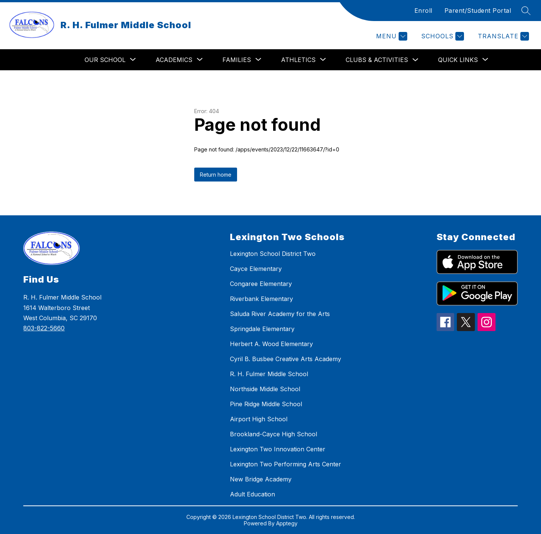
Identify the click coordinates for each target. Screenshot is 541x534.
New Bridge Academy (261, 479)
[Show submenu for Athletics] (298, 59)
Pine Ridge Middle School (266, 404)
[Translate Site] (502, 36)
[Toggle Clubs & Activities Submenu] (415, 60)
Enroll (423, 10)
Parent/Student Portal (477, 10)
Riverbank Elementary (261, 299)
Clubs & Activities (377, 60)
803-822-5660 (44, 328)
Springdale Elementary (262, 329)
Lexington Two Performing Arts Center (285, 464)
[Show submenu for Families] (236, 59)
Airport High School (258, 419)
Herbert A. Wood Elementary (271, 344)
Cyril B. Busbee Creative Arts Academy (285, 359)
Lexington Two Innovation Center (277, 449)
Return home (215, 174)
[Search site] (525, 10)
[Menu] (390, 36)
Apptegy (287, 523)
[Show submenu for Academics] (174, 59)
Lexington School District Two (273, 253)
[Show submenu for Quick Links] (458, 59)
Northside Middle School (265, 389)
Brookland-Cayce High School (273, 434)
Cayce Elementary (256, 268)
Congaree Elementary (261, 283)
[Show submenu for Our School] (105, 59)
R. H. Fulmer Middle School (269, 374)
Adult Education (252, 494)
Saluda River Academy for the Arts (280, 314)
